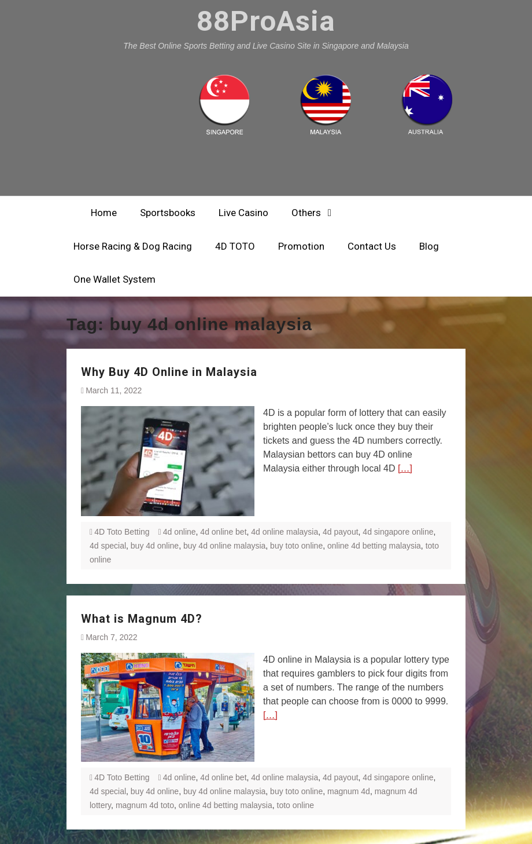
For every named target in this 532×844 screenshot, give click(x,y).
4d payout (341, 531)
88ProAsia (266, 21)
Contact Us (372, 246)
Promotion (301, 246)
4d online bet (223, 531)
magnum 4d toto (145, 805)
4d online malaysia (284, 531)
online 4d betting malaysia (374, 545)
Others (306, 212)
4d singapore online (398, 531)
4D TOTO (235, 246)
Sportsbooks (167, 212)
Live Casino (243, 212)
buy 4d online (155, 545)
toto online (296, 805)
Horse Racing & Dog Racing (132, 246)
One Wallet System (114, 279)
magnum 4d (348, 791)
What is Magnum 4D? (141, 619)
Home (104, 212)
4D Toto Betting (121, 531)
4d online (179, 531)
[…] (405, 468)
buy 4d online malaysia (224, 545)
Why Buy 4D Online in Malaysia (169, 372)
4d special (108, 545)
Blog (429, 246)
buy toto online (296, 545)
